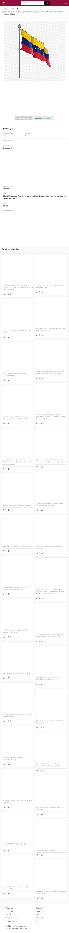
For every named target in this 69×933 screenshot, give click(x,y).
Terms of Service (12, 918)
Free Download (23, 118)
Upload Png (40, 911)
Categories (40, 908)
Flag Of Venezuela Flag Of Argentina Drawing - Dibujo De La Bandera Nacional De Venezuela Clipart (18, 287)
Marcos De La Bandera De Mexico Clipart (16, 673)
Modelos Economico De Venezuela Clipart (17, 505)
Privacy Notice (11, 921)
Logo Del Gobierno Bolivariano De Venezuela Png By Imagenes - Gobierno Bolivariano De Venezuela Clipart (18, 462)
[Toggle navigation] (65, 3)
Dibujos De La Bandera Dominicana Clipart (17, 546)
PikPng (5, 9)
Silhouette (40, 918)
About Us (9, 908)
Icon (37, 921)
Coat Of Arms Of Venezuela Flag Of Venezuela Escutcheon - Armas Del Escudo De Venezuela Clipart (50, 417)
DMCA (8, 914)
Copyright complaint (43, 118)
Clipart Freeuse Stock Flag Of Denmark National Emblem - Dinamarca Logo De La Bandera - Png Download (50, 591)
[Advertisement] (34, 99)
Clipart (38, 914)
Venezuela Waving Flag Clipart (46, 850)
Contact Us (10, 911)
